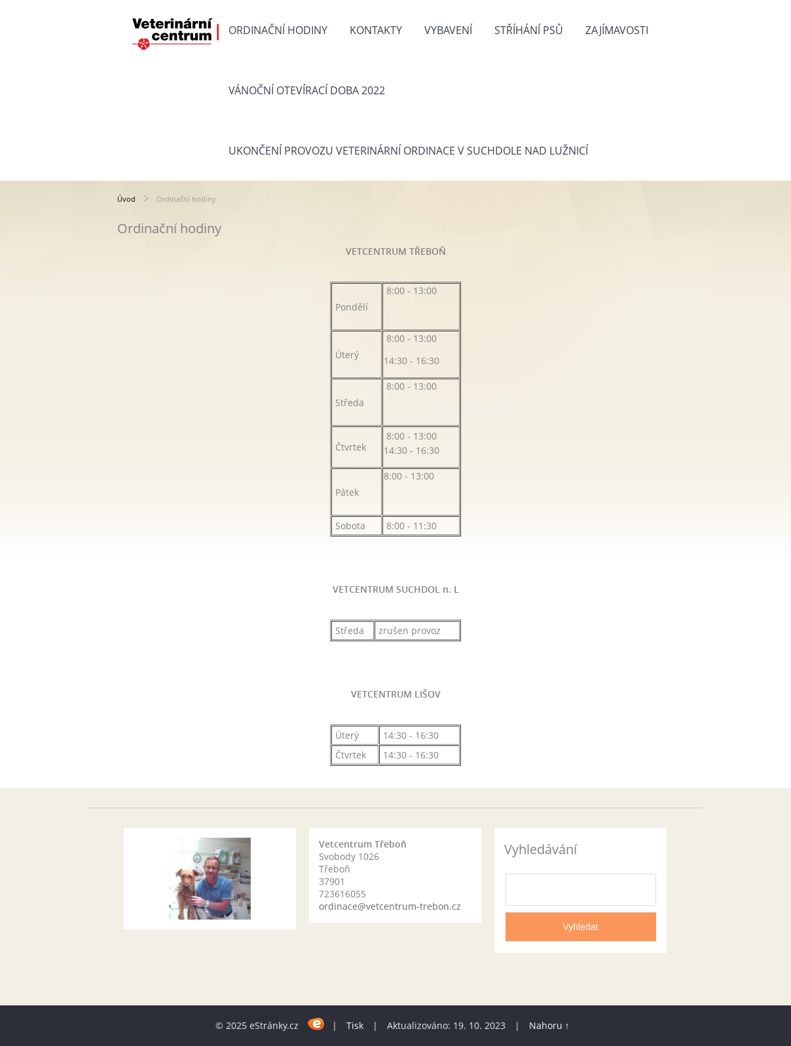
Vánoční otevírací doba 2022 (307, 90)
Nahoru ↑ (549, 1025)
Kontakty (376, 30)
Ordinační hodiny (278, 30)
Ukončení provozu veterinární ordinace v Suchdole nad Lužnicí (408, 150)
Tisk (354, 1025)
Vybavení (448, 30)
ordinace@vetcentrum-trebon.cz (390, 906)
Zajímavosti (616, 30)
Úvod (126, 199)
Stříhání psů (528, 30)
